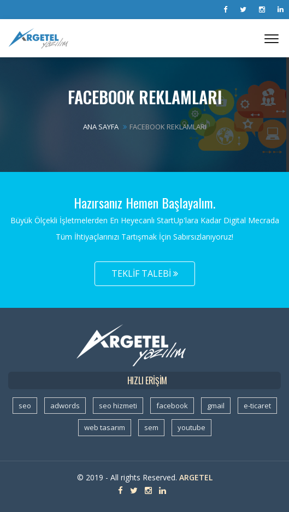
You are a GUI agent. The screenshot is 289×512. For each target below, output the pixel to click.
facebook (172, 405)
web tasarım (104, 427)
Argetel (196, 477)
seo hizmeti (118, 405)
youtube (191, 427)
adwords (65, 405)
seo (25, 405)
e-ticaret (257, 405)
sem (151, 427)
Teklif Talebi (144, 273)
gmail (216, 405)
